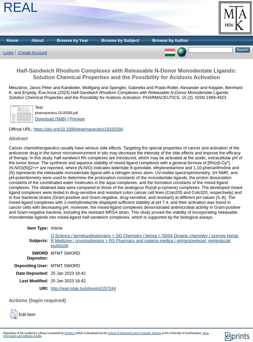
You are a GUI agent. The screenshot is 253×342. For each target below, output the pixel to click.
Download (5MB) (50, 118)
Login (8, 52)
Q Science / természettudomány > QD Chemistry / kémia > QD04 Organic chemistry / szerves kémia (144, 235)
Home (12, 40)
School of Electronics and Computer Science (134, 333)
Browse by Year (72, 40)
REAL (20, 7)
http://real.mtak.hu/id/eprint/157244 (83, 288)
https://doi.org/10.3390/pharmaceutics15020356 (78, 129)
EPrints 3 (70, 333)
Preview (77, 118)
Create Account (32, 52)
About (38, 40)
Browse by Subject (120, 40)
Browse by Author (170, 40)
